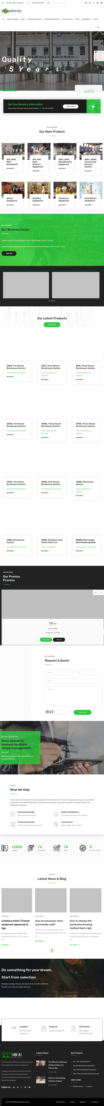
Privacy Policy (60, 1102)
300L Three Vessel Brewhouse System (50, 366)
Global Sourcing (78, 1086)
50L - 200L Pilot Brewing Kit (81, 1061)
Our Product (88, 86)
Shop (77, 19)
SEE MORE (10, 168)
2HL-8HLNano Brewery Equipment (84, 1065)
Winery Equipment (12, 199)
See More (7, 945)
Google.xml (94, 1102)
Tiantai (27, 1102)
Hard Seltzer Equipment (91, 199)
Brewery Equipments (34, 19)
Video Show (70, 106)
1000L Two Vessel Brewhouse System (16, 483)
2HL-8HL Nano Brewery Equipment (38, 163)
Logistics (89, 1086)
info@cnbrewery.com (58, 3)
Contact (95, 19)
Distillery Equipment (38, 199)
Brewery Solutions (13, 19)
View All (9, 253)
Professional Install (26, 822)
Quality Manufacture (70, 812)
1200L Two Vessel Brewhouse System (16, 366)
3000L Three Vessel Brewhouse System (51, 424)
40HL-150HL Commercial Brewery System (91, 163)
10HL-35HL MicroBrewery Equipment (65, 161)
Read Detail (46, 640)
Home (3, 19)
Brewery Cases (67, 19)
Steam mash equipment (48, 547)
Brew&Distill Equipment (52, 19)
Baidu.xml (83, 1102)
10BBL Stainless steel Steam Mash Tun (52, 541)
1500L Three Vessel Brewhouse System (85, 424)
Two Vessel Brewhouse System (16, 373)
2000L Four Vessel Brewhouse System (50, 483)
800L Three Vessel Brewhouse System (85, 366)
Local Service (67, 822)
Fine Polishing (52, 628)
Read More (52, 325)
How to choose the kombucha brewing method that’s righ (82, 924)
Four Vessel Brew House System (51, 489)
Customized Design (26, 812)
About (22, 19)
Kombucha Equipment (64, 199)
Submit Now (82, 712)
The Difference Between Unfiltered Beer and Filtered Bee (57, 1065)
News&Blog (86, 19)
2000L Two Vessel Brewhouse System (16, 424)
